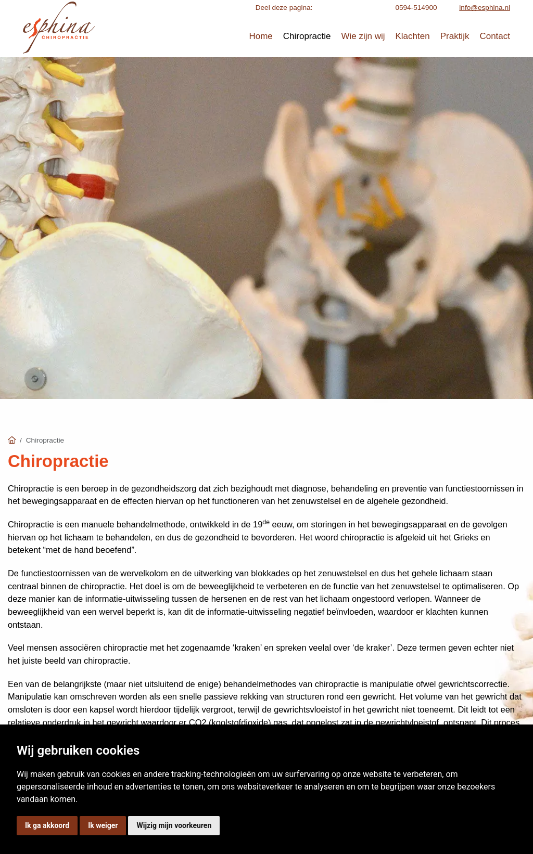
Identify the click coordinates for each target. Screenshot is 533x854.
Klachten (413, 36)
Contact (494, 36)
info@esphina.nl (484, 7)
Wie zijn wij (363, 36)
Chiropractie (307, 36)
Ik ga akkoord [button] (47, 825)
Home (260, 36)
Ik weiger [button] (103, 825)
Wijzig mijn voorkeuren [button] (173, 825)
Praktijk (454, 36)
